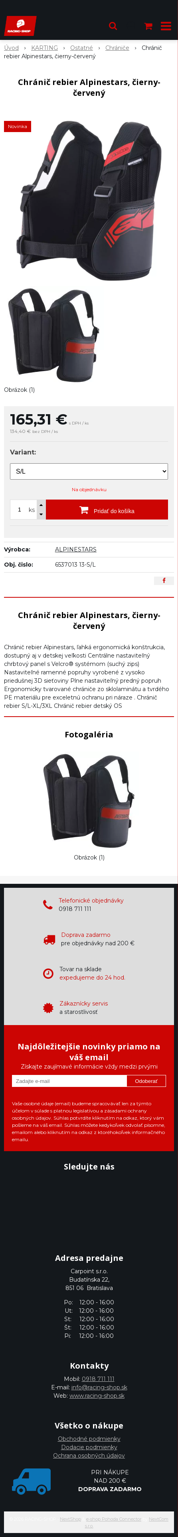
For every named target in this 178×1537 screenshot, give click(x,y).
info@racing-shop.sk (99, 1387)
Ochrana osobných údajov (89, 1455)
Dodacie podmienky (89, 1447)
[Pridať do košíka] (107, 510)
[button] (113, 26)
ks (32, 510)
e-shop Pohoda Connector (113, 1519)
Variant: (23, 452)
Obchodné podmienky (89, 1438)
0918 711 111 (98, 1379)
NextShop (70, 1519)
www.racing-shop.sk (97, 1395)
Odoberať (146, 1081)
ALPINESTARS (76, 549)
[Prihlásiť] (131, 26)
